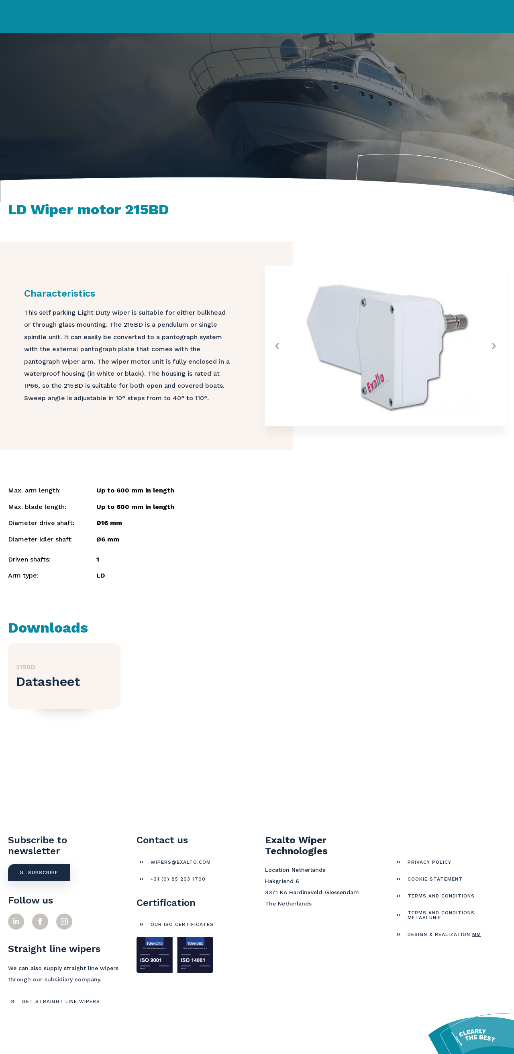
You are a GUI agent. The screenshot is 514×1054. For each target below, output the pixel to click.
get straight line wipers (61, 1001)
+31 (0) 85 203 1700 (178, 879)
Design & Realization (444, 934)
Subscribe (43, 872)
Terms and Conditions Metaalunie (441, 915)
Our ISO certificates (182, 924)
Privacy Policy (429, 862)
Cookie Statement (435, 879)
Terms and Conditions (441, 896)
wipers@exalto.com (181, 862)
